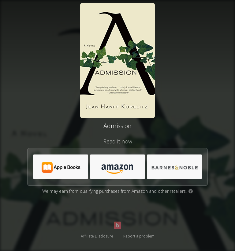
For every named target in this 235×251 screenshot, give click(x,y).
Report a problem (139, 236)
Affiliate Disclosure (97, 236)
